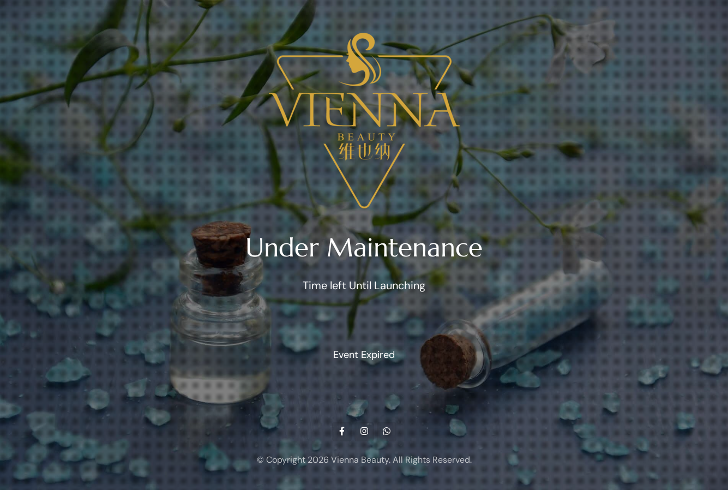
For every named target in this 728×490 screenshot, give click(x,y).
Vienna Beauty (360, 459)
